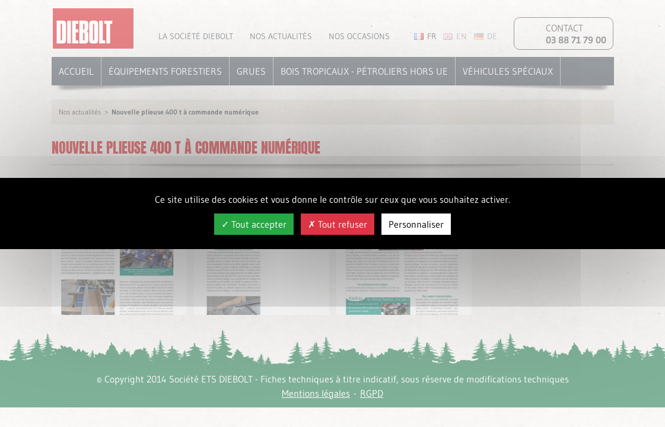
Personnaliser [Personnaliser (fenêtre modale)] (416, 224)
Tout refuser (337, 224)
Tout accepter (254, 224)
